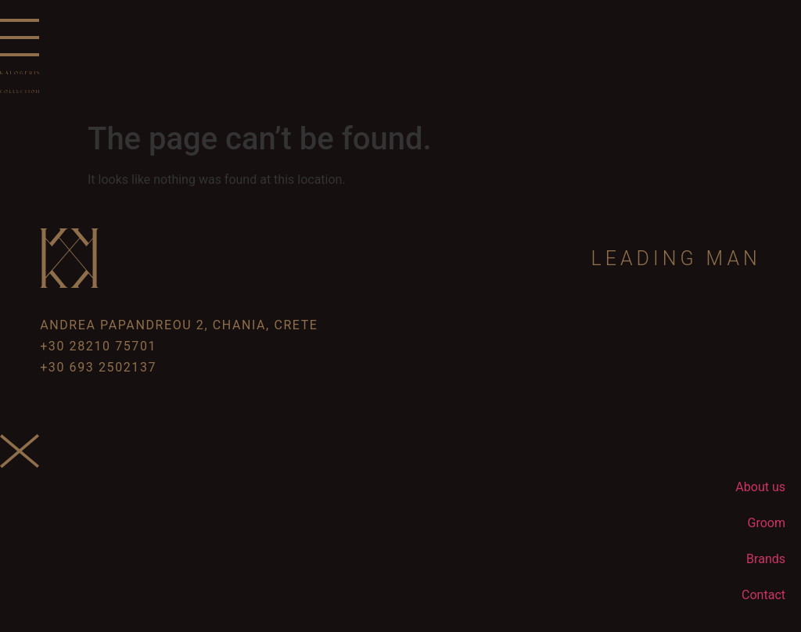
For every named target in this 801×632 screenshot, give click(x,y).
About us (760, 486)
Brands (765, 558)
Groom (766, 522)
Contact (763, 594)
